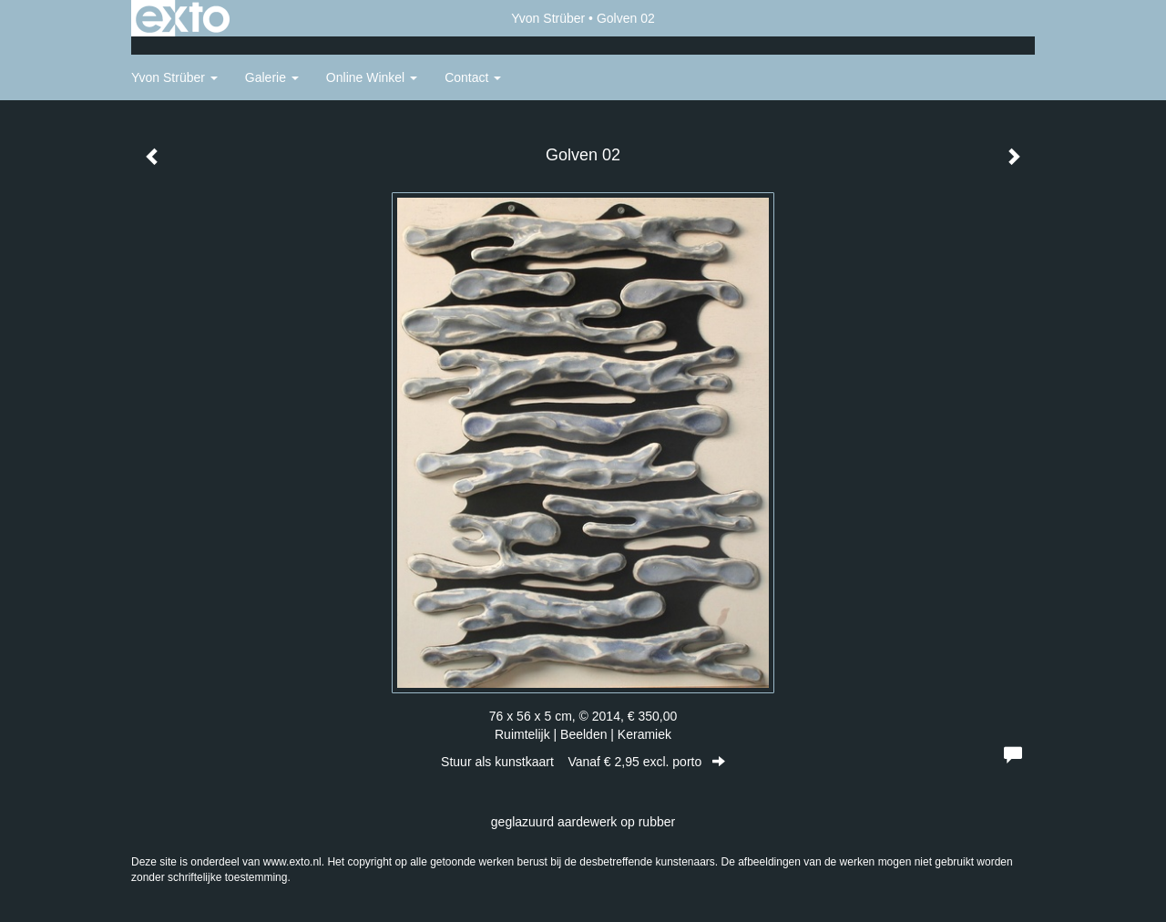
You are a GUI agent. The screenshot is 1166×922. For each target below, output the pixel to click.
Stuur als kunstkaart (583, 761)
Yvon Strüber (548, 18)
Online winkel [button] (371, 77)
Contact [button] (473, 77)
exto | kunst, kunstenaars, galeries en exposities (182, 18)
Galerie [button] (272, 77)
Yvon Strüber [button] (174, 77)
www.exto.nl (292, 861)
